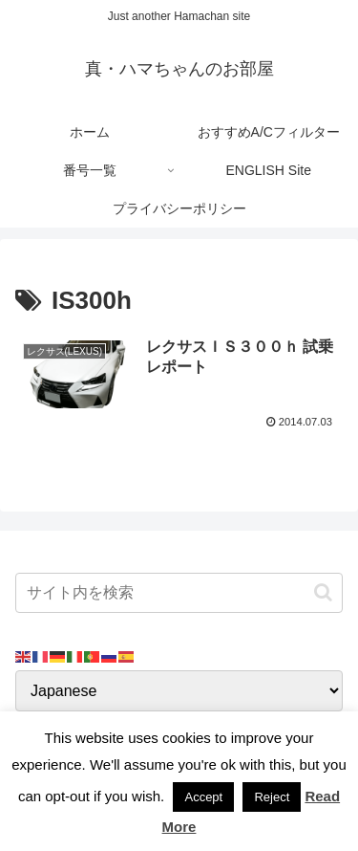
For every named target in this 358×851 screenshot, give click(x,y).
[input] (179, 593)
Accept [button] (203, 797)
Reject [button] (271, 797)
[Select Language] (179, 690)
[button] (323, 592)
